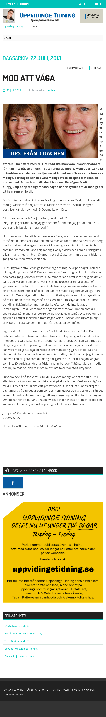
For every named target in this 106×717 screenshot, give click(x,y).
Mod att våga (29, 78)
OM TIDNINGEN (61, 689)
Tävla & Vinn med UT (16, 641)
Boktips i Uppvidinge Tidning (21, 648)
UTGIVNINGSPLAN (13, 694)
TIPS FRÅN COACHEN (76, 68)
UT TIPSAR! (96, 68)
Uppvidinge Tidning (17, 4)
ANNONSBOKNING (13, 689)
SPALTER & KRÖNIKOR (83, 689)
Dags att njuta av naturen (19, 656)
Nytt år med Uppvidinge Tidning (23, 633)
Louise (51, 90)
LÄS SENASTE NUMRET (17, 626)
